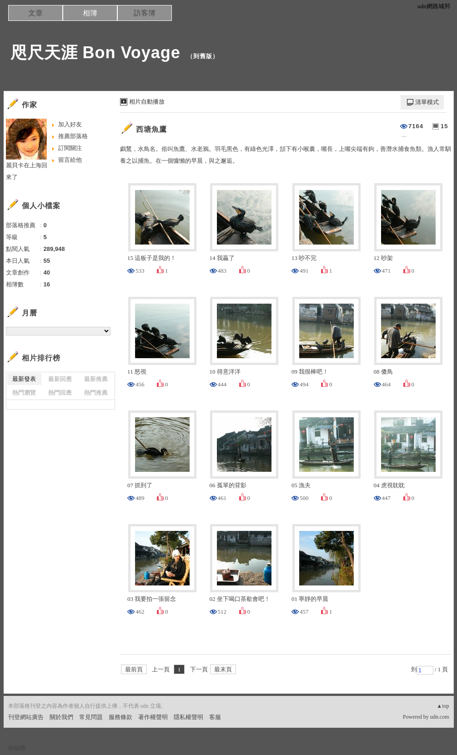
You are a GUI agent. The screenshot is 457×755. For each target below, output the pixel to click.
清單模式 (427, 102)
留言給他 (70, 159)
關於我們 (61, 717)
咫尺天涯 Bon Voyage (95, 52)
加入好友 (70, 124)
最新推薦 (96, 378)
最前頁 (134, 669)
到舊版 (202, 56)
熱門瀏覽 (24, 392)
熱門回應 (60, 392)
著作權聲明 (153, 717)
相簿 (90, 13)
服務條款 (120, 717)
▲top (443, 706)
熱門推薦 (96, 392)
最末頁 (223, 669)
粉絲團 (17, 748)
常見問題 (91, 717)
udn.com (439, 717)
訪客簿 (145, 13)
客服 (215, 717)
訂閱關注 (70, 148)
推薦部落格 (73, 136)
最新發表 (24, 378)
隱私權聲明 (188, 717)
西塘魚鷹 (151, 129)
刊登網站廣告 (26, 717)
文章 (35, 13)
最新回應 (60, 378)
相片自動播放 (147, 101)
